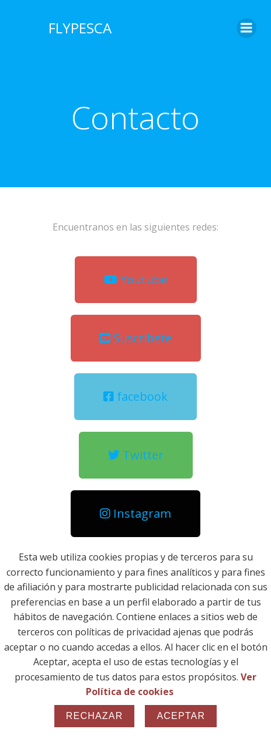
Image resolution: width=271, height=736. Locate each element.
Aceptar (181, 716)
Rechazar (94, 716)
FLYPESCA (80, 27)
